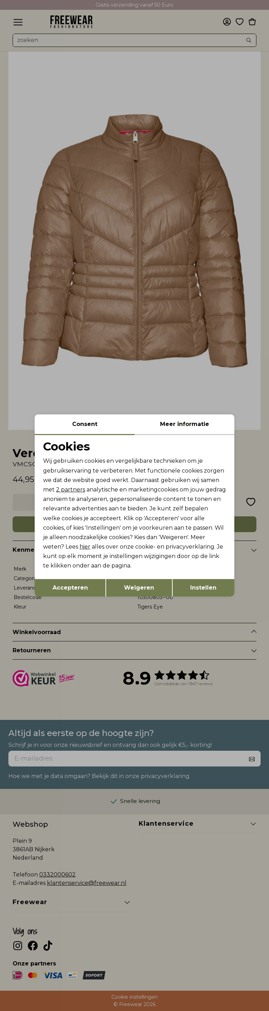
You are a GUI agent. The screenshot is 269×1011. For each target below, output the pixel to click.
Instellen (203, 587)
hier (85, 546)
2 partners (70, 489)
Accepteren (70, 587)
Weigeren (139, 587)
